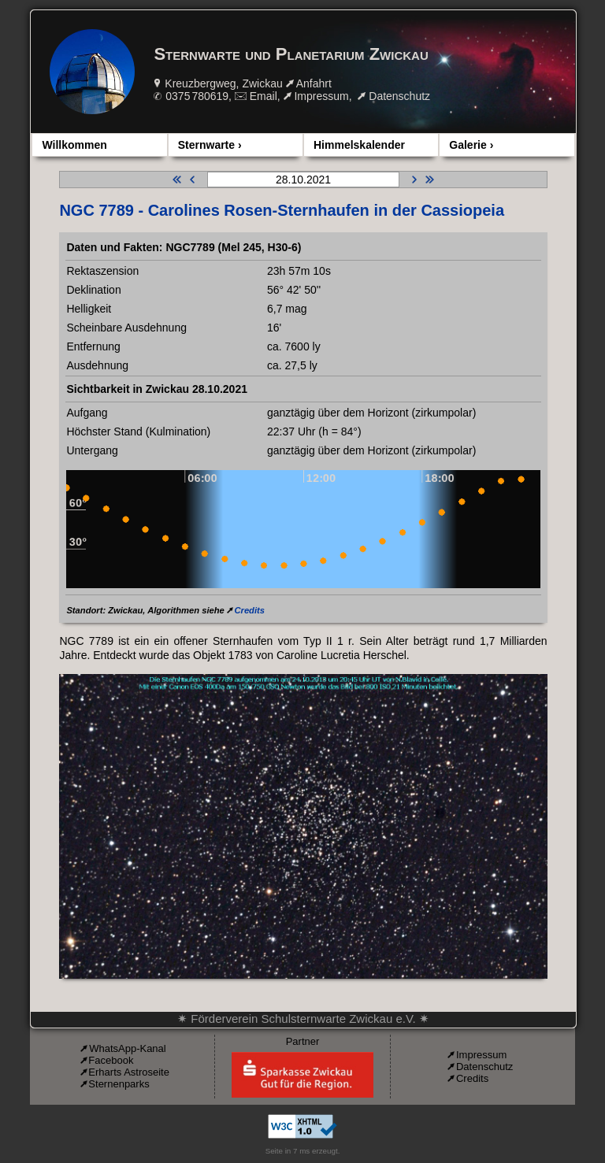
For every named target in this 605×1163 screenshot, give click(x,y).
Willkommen (74, 145)
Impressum (321, 96)
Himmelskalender (359, 145)
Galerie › (471, 145)
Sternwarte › (210, 145)
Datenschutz (399, 96)
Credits (249, 610)
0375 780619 (196, 96)
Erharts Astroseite (128, 1072)
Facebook (110, 1060)
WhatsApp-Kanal (127, 1048)
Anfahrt (314, 83)
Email (263, 96)
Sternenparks (118, 1084)
